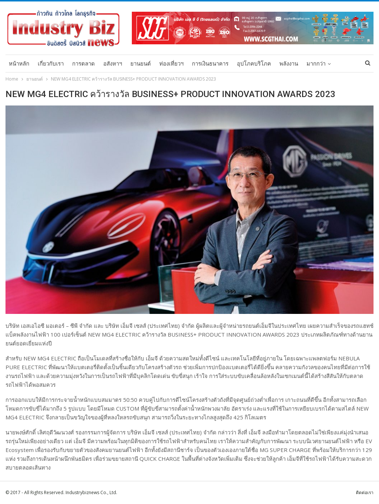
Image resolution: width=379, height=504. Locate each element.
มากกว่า (316, 63)
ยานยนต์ (140, 63)
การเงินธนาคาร (210, 63)
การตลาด (83, 63)
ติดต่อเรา (365, 492)
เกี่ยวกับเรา (51, 63)
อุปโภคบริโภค (254, 63)
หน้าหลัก (19, 63)
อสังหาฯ (112, 63)
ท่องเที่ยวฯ (171, 63)
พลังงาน (288, 63)
